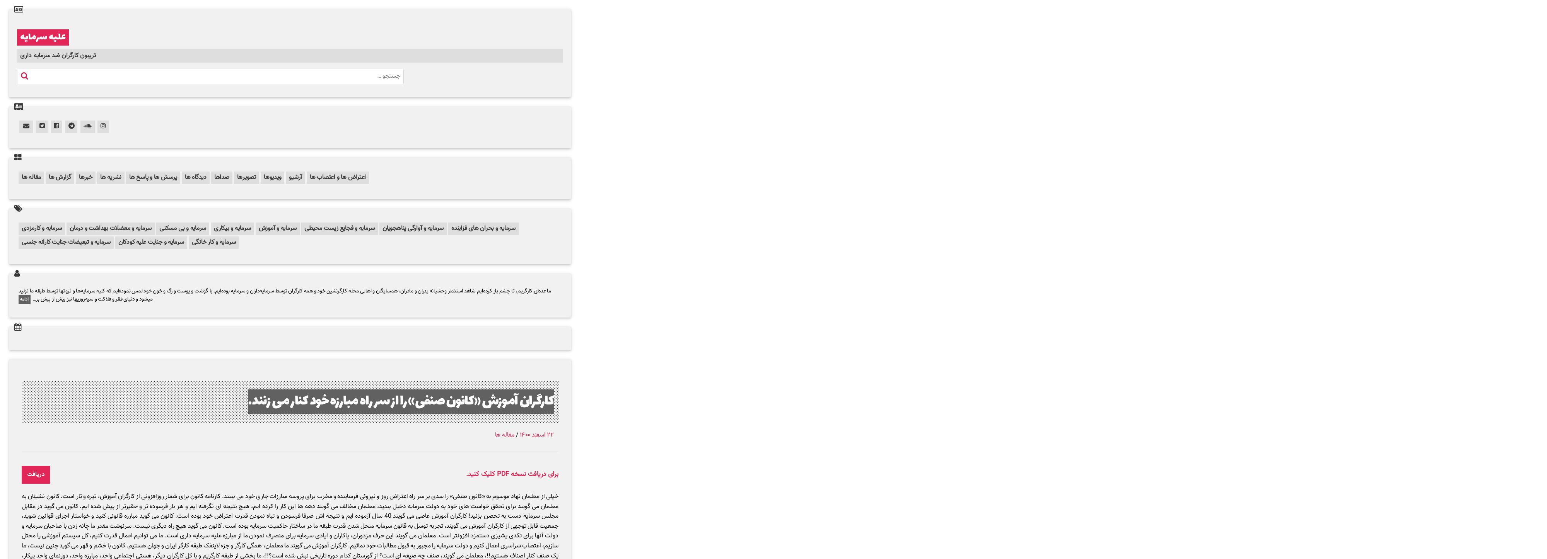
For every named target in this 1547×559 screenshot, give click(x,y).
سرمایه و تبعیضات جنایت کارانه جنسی (66, 242)
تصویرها (246, 177)
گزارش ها (60, 177)
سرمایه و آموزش (278, 228)
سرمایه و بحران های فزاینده (483, 228)
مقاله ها (31, 177)
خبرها (85, 177)
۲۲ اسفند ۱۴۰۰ (537, 435)
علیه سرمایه (43, 37)
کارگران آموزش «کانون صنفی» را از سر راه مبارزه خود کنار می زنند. (401, 401)
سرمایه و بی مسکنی (182, 228)
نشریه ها (110, 177)
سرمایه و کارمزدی (42, 228)
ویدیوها (272, 177)
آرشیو (295, 177)
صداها (221, 177)
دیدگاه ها (196, 177)
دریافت (36, 474)
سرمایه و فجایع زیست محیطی (339, 228)
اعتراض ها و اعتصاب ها (338, 177)
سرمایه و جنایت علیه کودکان (151, 242)
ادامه (24, 299)
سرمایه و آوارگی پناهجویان (413, 228)
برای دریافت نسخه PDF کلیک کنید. (512, 474)
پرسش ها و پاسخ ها (153, 177)
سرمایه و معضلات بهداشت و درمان (111, 228)
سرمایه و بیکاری (232, 228)
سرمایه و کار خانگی (214, 242)
